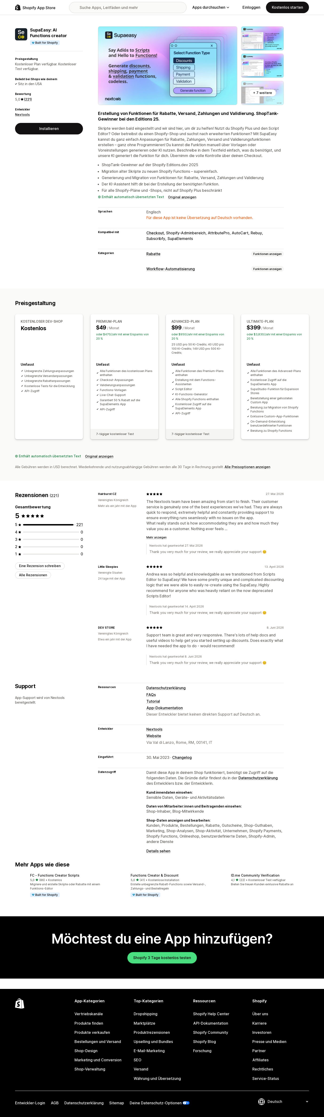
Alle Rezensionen (33, 575)
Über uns (260, 1013)
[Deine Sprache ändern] (288, 1101)
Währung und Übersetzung (157, 1078)
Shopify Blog (204, 1041)
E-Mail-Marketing (149, 1050)
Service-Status (265, 1078)
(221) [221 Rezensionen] (28, 99)
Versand (141, 1069)
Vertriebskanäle (88, 1013)
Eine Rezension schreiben (40, 566)
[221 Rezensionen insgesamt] (79, 524)
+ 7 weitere (262, 93)
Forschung (202, 1050)
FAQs (151, 694)
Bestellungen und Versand (97, 1041)
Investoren (261, 1032)
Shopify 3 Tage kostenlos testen (162, 957)
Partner (259, 1050)
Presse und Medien (269, 1041)
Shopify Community (210, 1032)
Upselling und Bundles (153, 1041)
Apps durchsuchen (210, 7)
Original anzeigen (182, 197)
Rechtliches (262, 1069)
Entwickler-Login (30, 1103)
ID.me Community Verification (255, 875)
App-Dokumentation (164, 707)
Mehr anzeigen (156, 537)
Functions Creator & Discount (155, 875)
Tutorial (153, 701)
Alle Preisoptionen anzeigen (247, 467)
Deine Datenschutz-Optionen (156, 1103)
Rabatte (153, 253)
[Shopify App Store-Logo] (35, 7)
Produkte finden (88, 1023)
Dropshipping (145, 1013)
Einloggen (251, 7)
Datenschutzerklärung (166, 688)
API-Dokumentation (210, 1023)
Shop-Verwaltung (89, 1069)
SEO (137, 1060)
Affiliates (260, 1060)
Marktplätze (144, 1023)
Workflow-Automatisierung (170, 269)
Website (153, 735)
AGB (55, 1103)
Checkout (155, 233)
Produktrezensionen (152, 1032)
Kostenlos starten (287, 7)
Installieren (49, 128)
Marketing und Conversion (97, 1060)
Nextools (22, 115)
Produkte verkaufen (92, 1032)
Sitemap (116, 1103)
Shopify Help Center (211, 1013)
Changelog (182, 757)
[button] (61, 886)
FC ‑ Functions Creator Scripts (54, 875)
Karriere (259, 1023)
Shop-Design (86, 1050)
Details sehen (158, 851)
